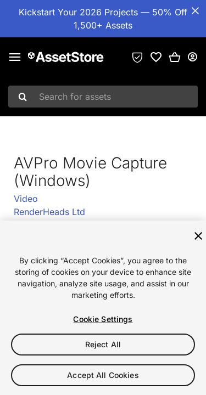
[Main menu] (15, 57)
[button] (174, 57)
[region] (103, 308)
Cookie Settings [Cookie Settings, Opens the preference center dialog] (102, 319)
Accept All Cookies (103, 375)
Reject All (103, 344)
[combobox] (103, 97)
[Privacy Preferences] (137, 57)
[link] (156, 57)
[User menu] (192, 57)
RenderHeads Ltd (49, 211)
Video (26, 198)
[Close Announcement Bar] (195, 10)
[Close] (198, 236)
